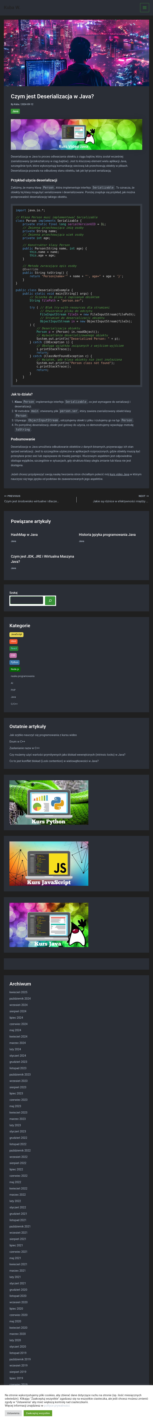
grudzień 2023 (18, 1062)
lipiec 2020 (16, 1309)
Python (14, 662)
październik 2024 (20, 999)
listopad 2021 (17, 1220)
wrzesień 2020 (18, 1302)
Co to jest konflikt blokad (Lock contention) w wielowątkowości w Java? (54, 761)
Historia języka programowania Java (107, 535)
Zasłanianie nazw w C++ (24, 748)
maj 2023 (15, 1106)
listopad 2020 (17, 1296)
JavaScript (16, 634)
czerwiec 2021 (18, 1252)
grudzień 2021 (18, 1214)
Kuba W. (12, 7)
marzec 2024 (17, 1043)
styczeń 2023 (17, 1132)
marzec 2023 (17, 1119)
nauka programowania (22, 676)
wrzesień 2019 (18, 1366)
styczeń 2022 (17, 1207)
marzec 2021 (17, 1271)
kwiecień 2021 (18, 1264)
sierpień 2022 (17, 1163)
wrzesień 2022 (18, 1157)
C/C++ (14, 704)
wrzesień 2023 (18, 1081)
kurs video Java (119, 474)
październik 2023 (20, 1074)
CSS (13, 655)
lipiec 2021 (16, 1245)
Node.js (15, 669)
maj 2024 (15, 1030)
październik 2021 (20, 1226)
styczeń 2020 (17, 1347)
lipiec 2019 (16, 1378)
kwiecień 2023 (18, 1112)
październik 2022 (20, 1150)
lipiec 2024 (16, 1018)
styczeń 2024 (17, 1056)
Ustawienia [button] (13, 1413)
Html (13, 641)
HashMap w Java (24, 535)
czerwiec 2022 (18, 1176)
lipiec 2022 (16, 1170)
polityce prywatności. (57, 1405)
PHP (13, 690)
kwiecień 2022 (18, 1188)
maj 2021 (15, 1258)
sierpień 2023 (17, 1087)
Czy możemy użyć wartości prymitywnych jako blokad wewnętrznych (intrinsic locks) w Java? (67, 755)
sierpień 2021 (17, 1239)
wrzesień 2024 (18, 1005)
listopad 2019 (17, 1353)
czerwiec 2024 (18, 1024)
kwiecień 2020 (18, 1328)
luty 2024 (15, 1049)
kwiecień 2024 (18, 1036)
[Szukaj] (50, 601)
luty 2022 (15, 1201)
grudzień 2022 (18, 1138)
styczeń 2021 (17, 1283)
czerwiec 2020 (18, 1315)
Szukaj (13, 592)
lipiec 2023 (16, 1094)
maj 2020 (15, 1321)
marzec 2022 (17, 1195)
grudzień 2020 (18, 1290)
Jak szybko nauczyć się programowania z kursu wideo (43, 735)
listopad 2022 (17, 1144)
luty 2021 (15, 1277)
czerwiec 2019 (18, 1385)
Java (15, 111)
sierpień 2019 (17, 1372)
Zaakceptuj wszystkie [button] (38, 1413)
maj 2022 (15, 1182)
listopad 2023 (17, 1068)
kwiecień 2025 (18, 992)
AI (12, 683)
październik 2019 (20, 1359)
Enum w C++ (17, 741)
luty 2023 (15, 1125)
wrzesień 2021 (18, 1233)
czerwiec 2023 (18, 1100)
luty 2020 (15, 1340)
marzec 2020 (17, 1334)
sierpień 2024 (17, 1011)
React (14, 648)
